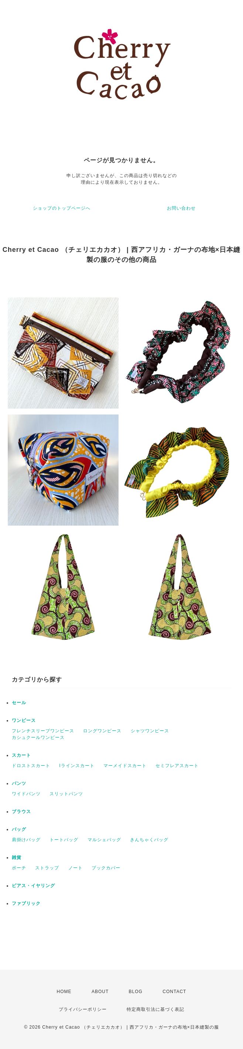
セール (19, 702)
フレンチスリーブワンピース (43, 730)
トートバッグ (63, 839)
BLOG (136, 991)
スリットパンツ (66, 793)
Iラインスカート (76, 765)
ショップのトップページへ (61, 208)
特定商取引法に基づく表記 (155, 1009)
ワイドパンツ (26, 793)
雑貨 (16, 857)
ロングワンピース (102, 730)
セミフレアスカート (177, 765)
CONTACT (174, 991)
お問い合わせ (181, 208)
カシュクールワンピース (38, 737)
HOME (64, 991)
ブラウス (21, 811)
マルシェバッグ (104, 839)
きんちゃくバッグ (149, 839)
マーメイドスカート (125, 765)
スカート (21, 755)
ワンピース (24, 720)
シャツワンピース (150, 730)
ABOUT (100, 991)
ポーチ (19, 867)
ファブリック (26, 903)
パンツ (19, 783)
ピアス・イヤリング (33, 885)
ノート (75, 867)
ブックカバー (106, 867)
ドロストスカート (31, 765)
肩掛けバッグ (26, 839)
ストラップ (47, 867)
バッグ (19, 829)
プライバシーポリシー (83, 1009)
